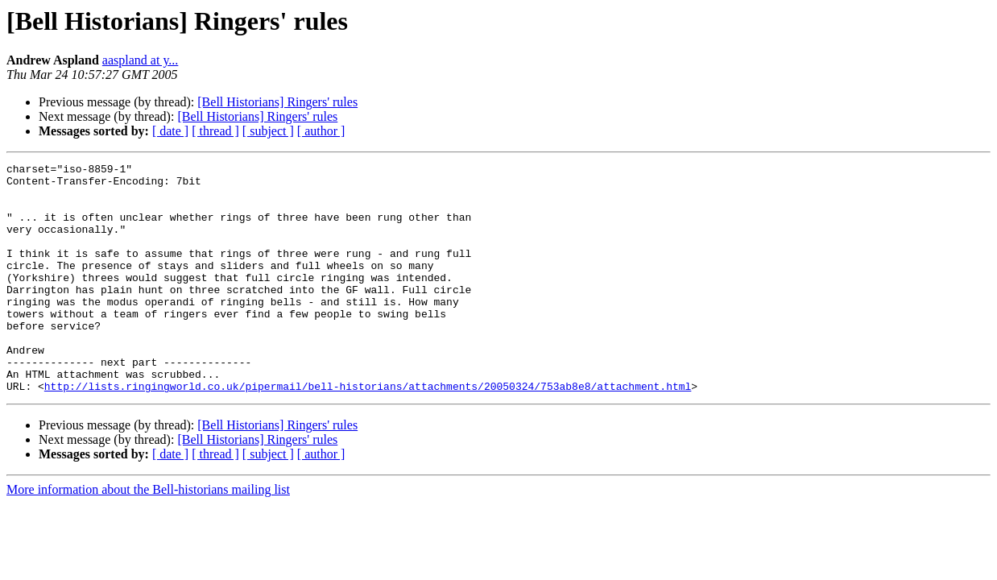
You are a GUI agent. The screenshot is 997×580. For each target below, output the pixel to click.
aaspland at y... (140, 60)
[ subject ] (268, 131)
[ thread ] (215, 131)
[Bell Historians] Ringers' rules (277, 102)
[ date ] (170, 131)
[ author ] (321, 131)
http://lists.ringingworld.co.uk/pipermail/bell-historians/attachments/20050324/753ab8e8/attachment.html (367, 432)
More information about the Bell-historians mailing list (148, 535)
